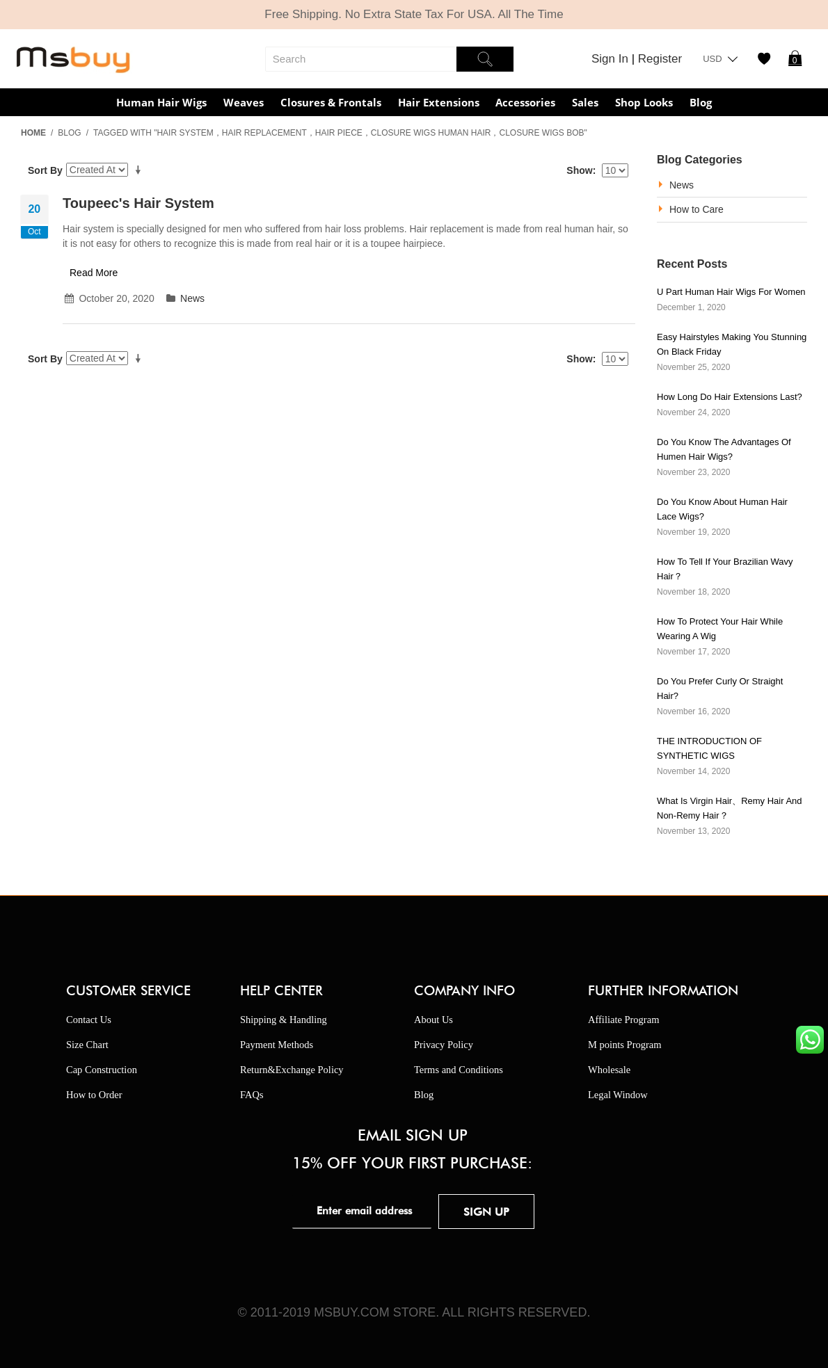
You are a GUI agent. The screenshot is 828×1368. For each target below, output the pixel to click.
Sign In (611, 58)
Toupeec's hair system (138, 203)
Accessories (525, 102)
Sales (585, 102)
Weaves (243, 102)
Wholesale (609, 1069)
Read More (94, 272)
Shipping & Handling (283, 1019)
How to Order (94, 1094)
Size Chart (87, 1044)
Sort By (45, 170)
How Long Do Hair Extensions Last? (729, 397)
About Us (433, 1019)
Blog (701, 102)
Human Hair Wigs (161, 102)
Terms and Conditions (458, 1069)
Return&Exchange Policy (292, 1069)
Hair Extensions (438, 102)
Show (579, 170)
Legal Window (618, 1094)
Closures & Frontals (330, 102)
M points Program (625, 1044)
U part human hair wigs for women (731, 292)
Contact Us (88, 1019)
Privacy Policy (443, 1044)
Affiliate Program (623, 1019)
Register (660, 58)
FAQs (252, 1094)
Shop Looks (644, 102)
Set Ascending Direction (140, 170)
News (192, 298)
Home (33, 133)
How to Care (696, 209)
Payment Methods (276, 1044)
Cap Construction (101, 1069)
